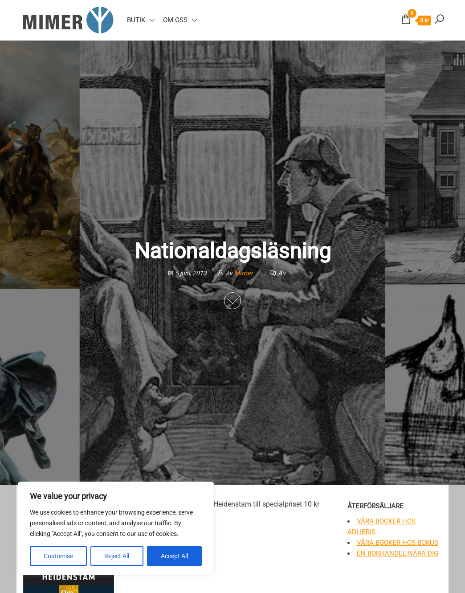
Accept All (174, 556)
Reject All (116, 556)
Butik (136, 20)
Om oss (175, 20)
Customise (58, 556)
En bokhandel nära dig (397, 553)
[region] (116, 528)
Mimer (244, 273)
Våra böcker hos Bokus (397, 543)
